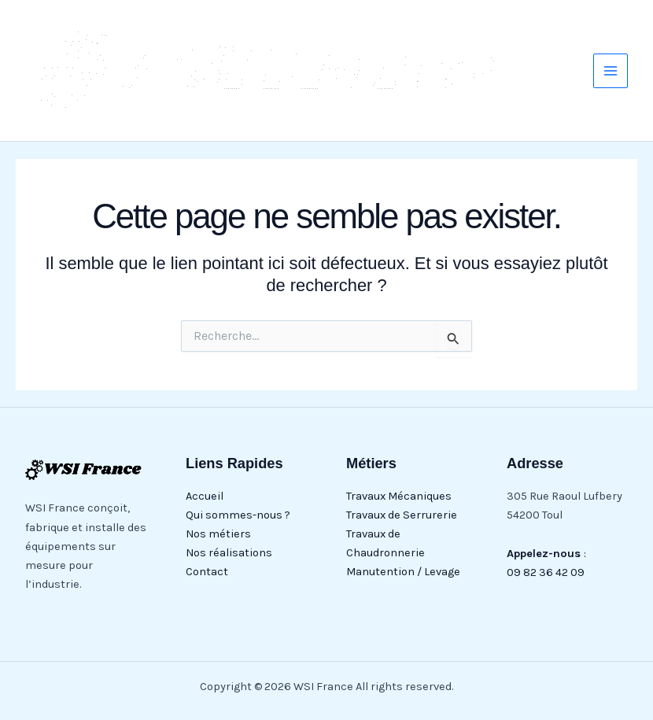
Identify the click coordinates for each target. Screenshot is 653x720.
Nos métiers (218, 534)
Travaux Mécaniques (399, 496)
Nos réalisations (229, 552)
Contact (207, 571)
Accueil (204, 496)
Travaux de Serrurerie (401, 515)
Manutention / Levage (403, 571)
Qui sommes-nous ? (238, 515)
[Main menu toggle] (610, 71)
